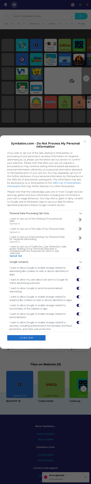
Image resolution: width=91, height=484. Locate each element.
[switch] (79, 219)
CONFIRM (26, 337)
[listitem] (45, 213)
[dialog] (45, 242)
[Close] (85, 142)
